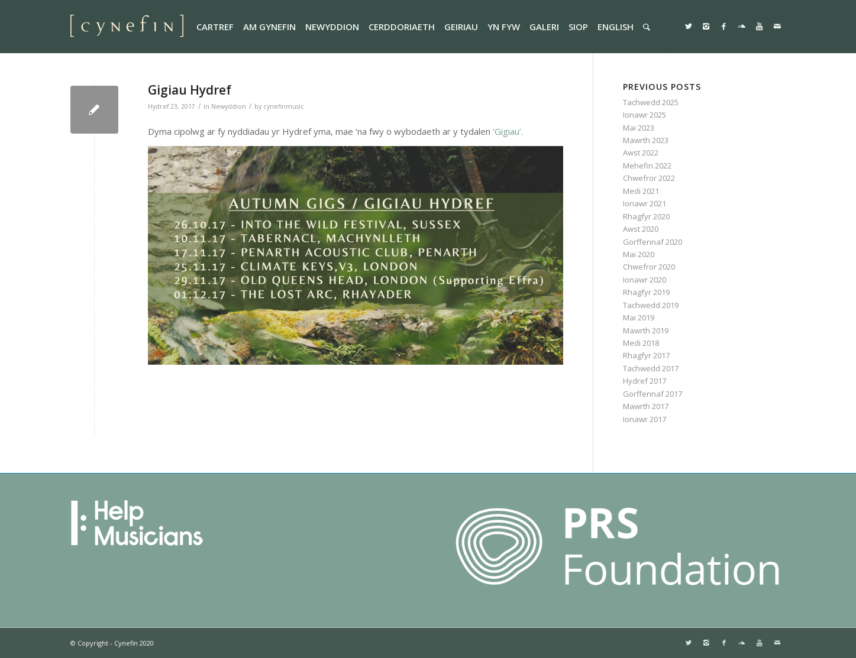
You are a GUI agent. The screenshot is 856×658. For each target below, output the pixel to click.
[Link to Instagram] (706, 26)
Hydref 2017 (644, 380)
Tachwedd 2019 (651, 305)
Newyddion (228, 106)
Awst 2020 (640, 228)
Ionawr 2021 (644, 203)
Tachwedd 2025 (651, 102)
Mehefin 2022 (647, 165)
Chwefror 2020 (649, 266)
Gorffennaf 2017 (652, 393)
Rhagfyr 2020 (646, 216)
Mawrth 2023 (645, 140)
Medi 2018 (641, 343)
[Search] (646, 27)
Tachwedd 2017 (651, 368)
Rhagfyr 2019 (646, 292)
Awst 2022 (640, 152)
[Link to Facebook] (724, 26)
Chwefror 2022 (649, 178)
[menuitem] (215, 27)
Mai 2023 (638, 127)
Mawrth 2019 (645, 330)
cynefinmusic (283, 106)
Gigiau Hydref (189, 90)
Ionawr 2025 (644, 114)
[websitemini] (127, 27)
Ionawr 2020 (644, 279)
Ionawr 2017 (644, 419)
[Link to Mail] (777, 26)
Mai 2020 (638, 254)
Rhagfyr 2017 (646, 355)
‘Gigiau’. (509, 131)
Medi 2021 (641, 191)
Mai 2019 (638, 317)
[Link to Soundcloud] (742, 26)
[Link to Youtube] (759, 26)
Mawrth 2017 (645, 406)
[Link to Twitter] (688, 26)
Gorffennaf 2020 (652, 241)
